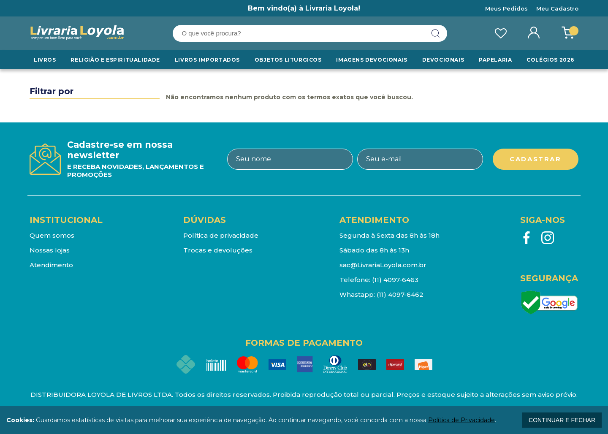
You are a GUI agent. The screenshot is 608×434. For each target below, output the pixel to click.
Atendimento (51, 265)
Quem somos (52, 235)
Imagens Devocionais (371, 60)
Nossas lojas (50, 250)
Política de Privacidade (461, 420)
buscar (436, 33)
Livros (45, 60)
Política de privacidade (220, 235)
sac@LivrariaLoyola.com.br (382, 265)
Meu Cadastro (557, 8)
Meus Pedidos (506, 8)
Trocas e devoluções (217, 250)
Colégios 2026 (550, 60)
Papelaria (495, 60)
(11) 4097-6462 (400, 294)
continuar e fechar (562, 420)
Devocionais (443, 60)
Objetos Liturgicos (288, 60)
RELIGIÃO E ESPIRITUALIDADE (115, 60)
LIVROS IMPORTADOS (207, 60)
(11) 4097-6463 (395, 280)
